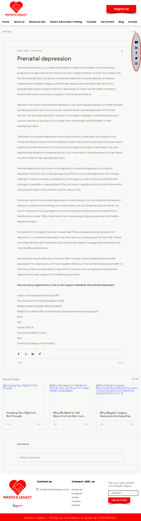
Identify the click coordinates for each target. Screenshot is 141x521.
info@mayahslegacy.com (54, 489)
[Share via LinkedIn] (32, 353)
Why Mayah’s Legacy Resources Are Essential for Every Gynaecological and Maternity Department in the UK (117, 414)
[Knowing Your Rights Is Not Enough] (24, 396)
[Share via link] (39, 353)
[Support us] (121, 9)
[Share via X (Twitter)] (25, 353)
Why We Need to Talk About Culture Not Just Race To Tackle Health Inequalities (68, 414)
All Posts (7, 31)
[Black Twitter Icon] (136, 58)
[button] (134, 31)
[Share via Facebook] (18, 353)
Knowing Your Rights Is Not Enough (21, 414)
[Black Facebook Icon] (136, 53)
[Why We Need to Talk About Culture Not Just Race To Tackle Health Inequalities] (70, 396)
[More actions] (122, 50)
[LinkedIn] (136, 47)
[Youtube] (136, 42)
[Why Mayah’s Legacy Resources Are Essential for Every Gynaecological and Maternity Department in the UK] (117, 396)
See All (134, 378)
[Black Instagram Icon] (136, 63)
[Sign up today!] (119, 500)
